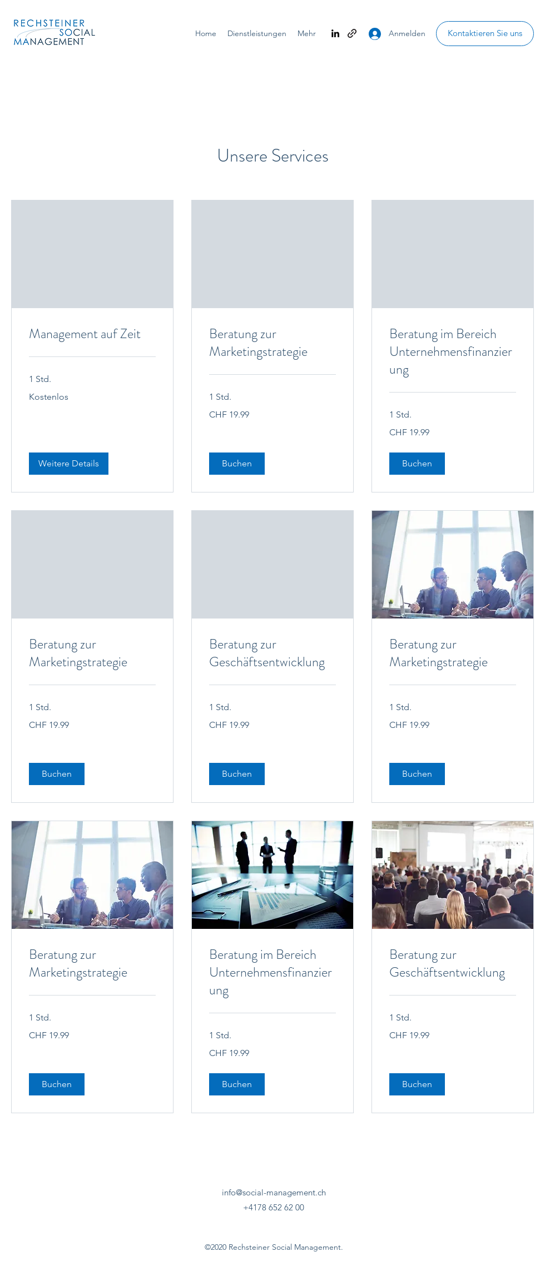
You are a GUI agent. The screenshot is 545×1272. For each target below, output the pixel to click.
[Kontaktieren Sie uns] (485, 33)
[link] (92, 334)
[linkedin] (335, 33)
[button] (68, 464)
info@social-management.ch (274, 1192)
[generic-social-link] (352, 33)
